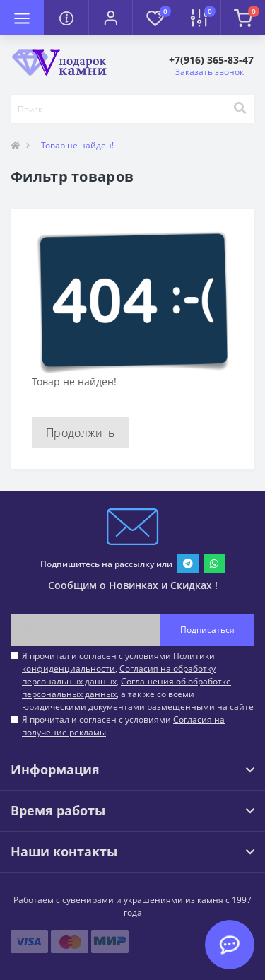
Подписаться (207, 630)
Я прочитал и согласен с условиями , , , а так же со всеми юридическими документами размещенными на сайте (138, 681)
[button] (110, 17)
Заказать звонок (209, 72)
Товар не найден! (77, 145)
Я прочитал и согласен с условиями (123, 725)
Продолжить (80, 433)
